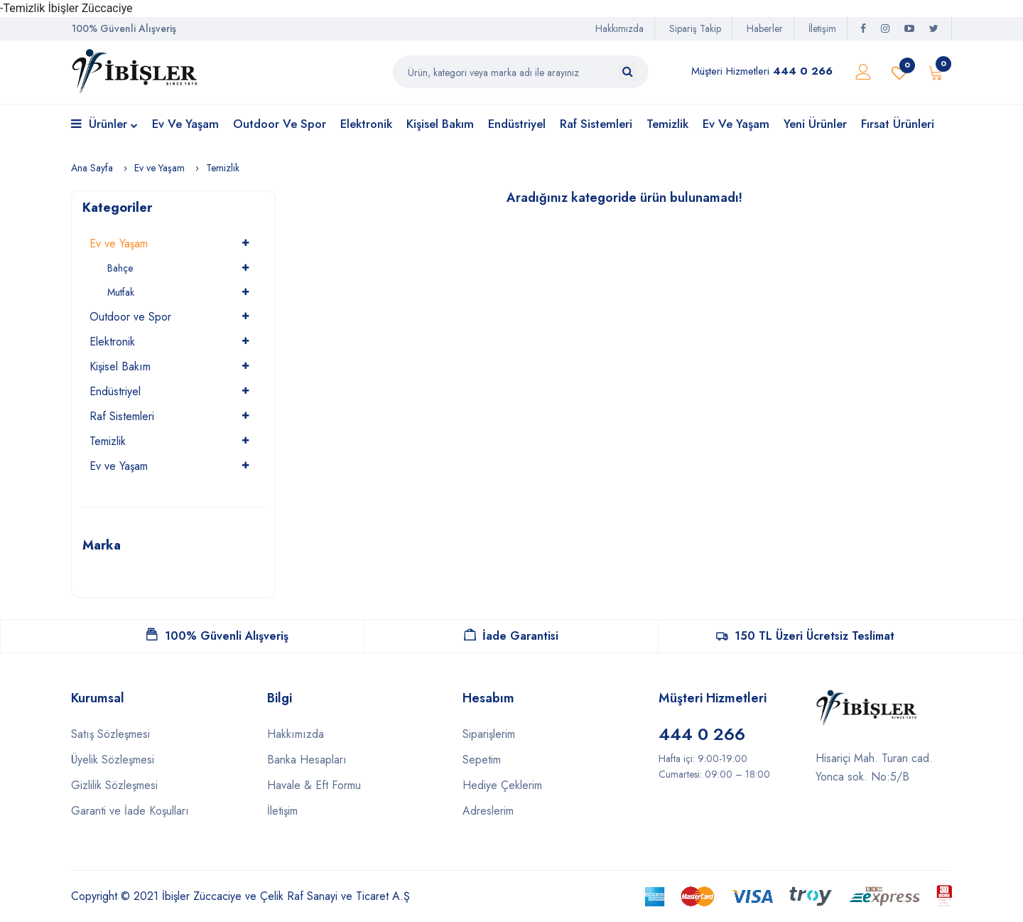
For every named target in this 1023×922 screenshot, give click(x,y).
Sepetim (481, 759)
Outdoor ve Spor (279, 123)
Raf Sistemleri (596, 123)
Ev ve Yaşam (185, 123)
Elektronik (366, 123)
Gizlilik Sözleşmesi (114, 785)
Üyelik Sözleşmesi (112, 759)
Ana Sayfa (92, 168)
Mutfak (120, 292)
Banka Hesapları (307, 759)
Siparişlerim (488, 734)
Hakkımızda (619, 28)
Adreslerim (488, 811)
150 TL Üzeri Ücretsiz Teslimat (805, 636)
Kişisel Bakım (440, 123)
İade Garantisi (511, 636)
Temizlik (667, 123)
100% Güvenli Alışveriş (217, 636)
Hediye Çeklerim (502, 785)
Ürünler (104, 124)
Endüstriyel (517, 123)
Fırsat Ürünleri (897, 123)
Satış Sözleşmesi (110, 734)
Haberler (765, 28)
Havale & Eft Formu (314, 785)
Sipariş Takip (695, 28)
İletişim (822, 28)
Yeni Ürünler (815, 123)
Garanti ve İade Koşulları (130, 811)
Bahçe (120, 268)
